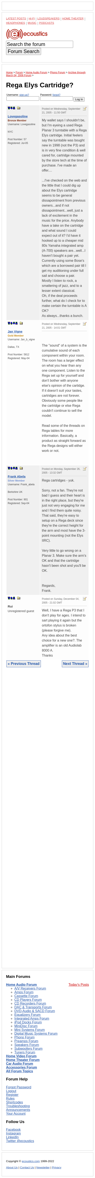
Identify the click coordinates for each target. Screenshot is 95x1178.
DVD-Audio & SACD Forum (34, 1011)
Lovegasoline (18, 116)
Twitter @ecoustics (20, 1141)
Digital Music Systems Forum (36, 1033)
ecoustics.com (31, 1161)
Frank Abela (16, 476)
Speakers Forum (26, 1045)
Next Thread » (75, 664)
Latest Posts (16, 18)
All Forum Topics (19, 1071)
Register (12, 1095)
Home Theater (73, 18)
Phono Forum (24, 1037)
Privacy (56, 1167)
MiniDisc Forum (26, 1026)
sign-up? (24, 94)
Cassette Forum (26, 996)
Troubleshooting (18, 1106)
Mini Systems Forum (29, 1030)
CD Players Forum (28, 999)
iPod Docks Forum (28, 1022)
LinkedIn (12, 1137)
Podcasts (46, 22)
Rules (10, 1098)
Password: (56, 97)
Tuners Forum (24, 1052)
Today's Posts (79, 984)
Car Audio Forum (19, 1063)
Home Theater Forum (23, 1060)
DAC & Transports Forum (33, 1007)
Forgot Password (18, 1087)
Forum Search (23, 51)
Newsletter (43, 1167)
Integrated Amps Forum (31, 1018)
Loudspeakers (49, 18)
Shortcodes (14, 1102)
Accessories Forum (21, 1067)
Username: (22, 97)
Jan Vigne (15, 331)
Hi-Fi (32, 18)
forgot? (56, 94)
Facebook (13, 1129)
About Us (12, 1167)
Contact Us (27, 1167)
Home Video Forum (21, 1056)
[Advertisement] (47, 821)
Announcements (18, 1110)
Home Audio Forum (21, 984)
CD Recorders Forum (30, 1003)
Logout (11, 1091)
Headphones (15, 22)
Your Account (16, 1113)
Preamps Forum (26, 1041)
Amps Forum (24, 992)
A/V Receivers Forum (30, 988)
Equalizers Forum (27, 1015)
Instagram (13, 1133)
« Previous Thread (24, 664)
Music (32, 22)
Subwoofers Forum (28, 1048)
